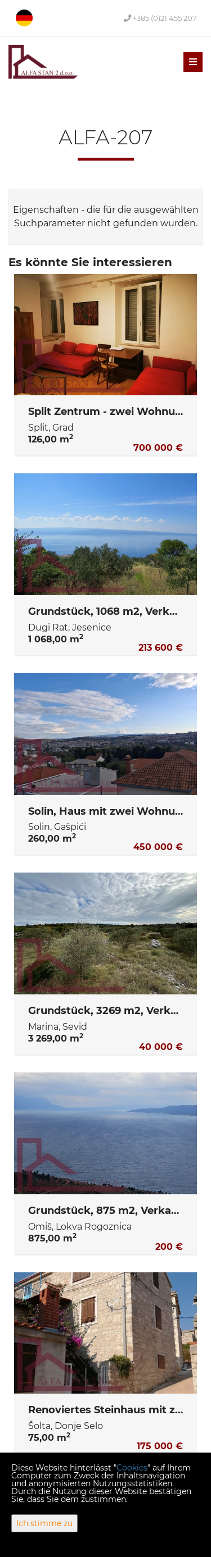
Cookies (131, 1468)
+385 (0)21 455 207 (160, 17)
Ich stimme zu (44, 1523)
